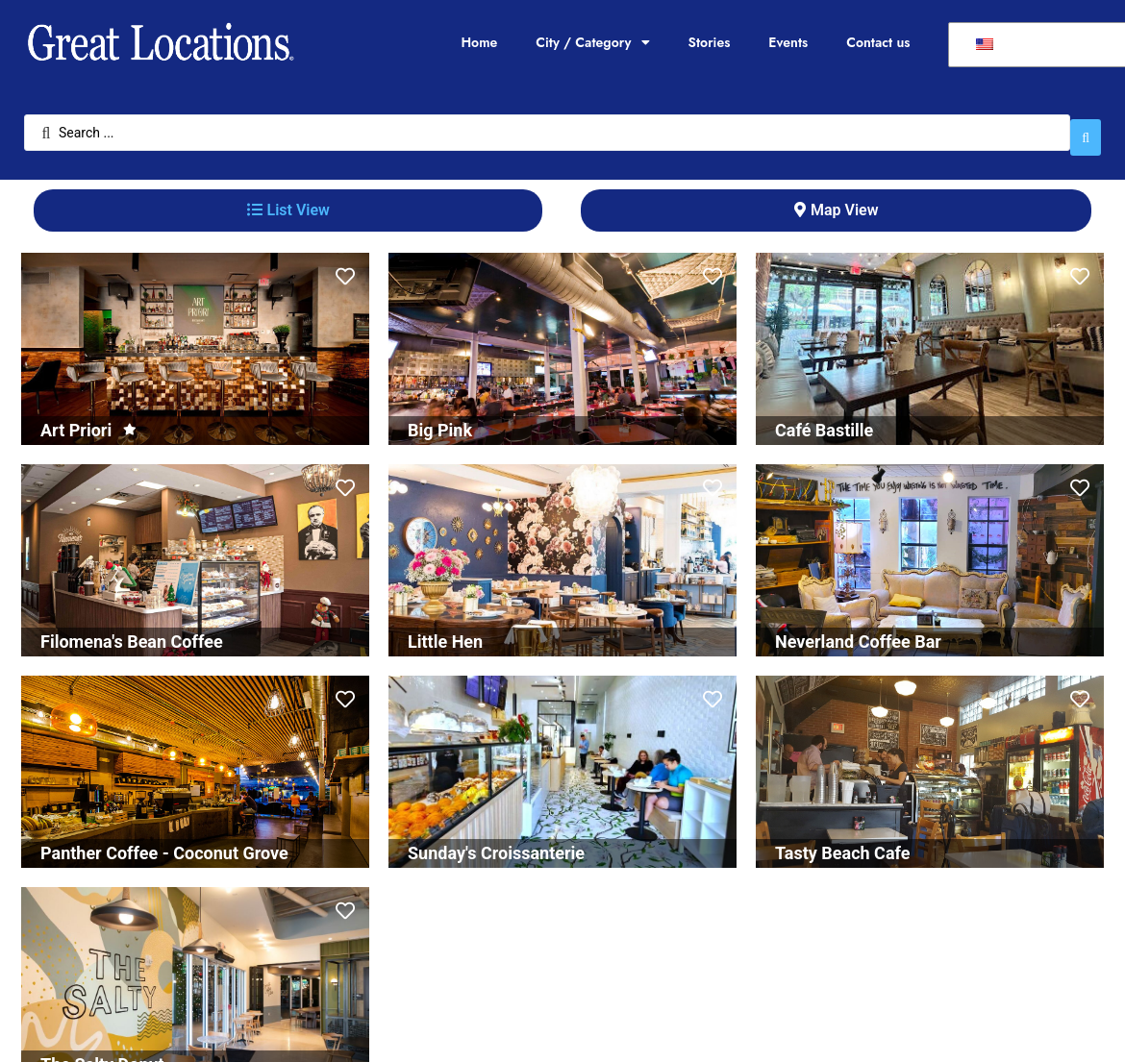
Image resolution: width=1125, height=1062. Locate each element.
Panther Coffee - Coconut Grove (164, 843)
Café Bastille (824, 420)
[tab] (288, 201)
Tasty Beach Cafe (842, 843)
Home (479, 42)
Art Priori (76, 420)
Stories (709, 42)
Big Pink (440, 420)
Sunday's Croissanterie (496, 843)
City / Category (592, 42)
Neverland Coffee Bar (858, 632)
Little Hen (445, 632)
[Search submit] (1085, 128)
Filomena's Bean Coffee (131, 632)
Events (788, 42)
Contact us (878, 42)
